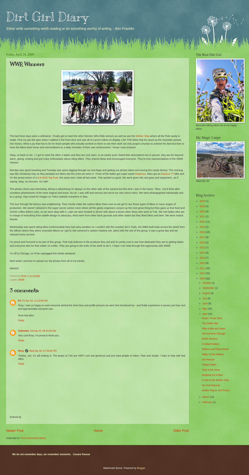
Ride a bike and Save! (213, 328)
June (205, 303)
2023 (203, 206)
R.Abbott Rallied (210, 344)
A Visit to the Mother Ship (215, 380)
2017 (203, 237)
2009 (203, 278)
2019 (203, 227)
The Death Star (210, 323)
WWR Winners (209, 339)
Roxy (21, 351)
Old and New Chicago (213, 333)
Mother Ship (142, 136)
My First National (211, 385)
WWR (21, 280)
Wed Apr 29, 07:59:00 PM (43, 351)
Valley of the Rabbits (213, 354)
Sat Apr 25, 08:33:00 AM (43, 331)
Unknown (23, 331)
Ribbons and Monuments (215, 349)
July (205, 298)
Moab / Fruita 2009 (212, 318)
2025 (203, 201)
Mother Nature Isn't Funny (215, 390)
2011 (203, 268)
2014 (203, 253)
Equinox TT (167, 173)
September (209, 288)
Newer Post (15, 430)
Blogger (141, 468)
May (205, 308)
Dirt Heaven (208, 359)
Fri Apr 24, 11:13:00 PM (35, 300)
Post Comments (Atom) (33, 438)
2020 (203, 222)
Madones (140, 173)
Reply (21, 320)
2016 (203, 242)
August (207, 293)
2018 (203, 232)
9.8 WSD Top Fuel (48, 177)
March (206, 397)
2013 (203, 258)
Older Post (181, 430)
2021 (203, 216)
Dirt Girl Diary (47, 16)
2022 (203, 211)
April (205, 314)
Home (98, 430)
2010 (203, 273)
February (208, 402)
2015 (203, 247)
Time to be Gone (211, 370)
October (207, 283)
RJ (19, 300)
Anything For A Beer (212, 375)
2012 (203, 263)
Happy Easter (209, 364)
